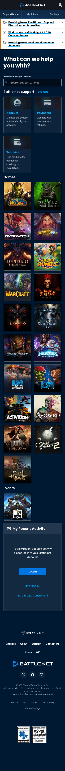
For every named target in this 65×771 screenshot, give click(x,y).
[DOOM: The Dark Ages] (17, 439)
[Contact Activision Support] (17, 409)
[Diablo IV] (48, 196)
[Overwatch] (17, 226)
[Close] (62, 24)
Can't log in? (32, 585)
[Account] (17, 115)
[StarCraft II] (48, 317)
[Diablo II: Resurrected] (48, 287)
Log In (32, 572)
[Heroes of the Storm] (48, 348)
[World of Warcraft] (17, 196)
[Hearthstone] (48, 226)
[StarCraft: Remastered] (17, 348)
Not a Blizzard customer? (32, 595)
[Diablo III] (17, 317)
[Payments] (48, 115)
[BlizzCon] (17, 507)
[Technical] (17, 154)
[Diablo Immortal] (17, 257)
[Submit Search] (6, 82)
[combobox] (32, 82)
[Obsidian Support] (48, 409)
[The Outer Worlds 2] (48, 439)
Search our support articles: (17, 76)
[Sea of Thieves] (17, 469)
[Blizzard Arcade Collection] (17, 378)
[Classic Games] (48, 378)
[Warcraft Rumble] (48, 257)
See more (43, 91)
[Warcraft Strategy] (17, 287)
